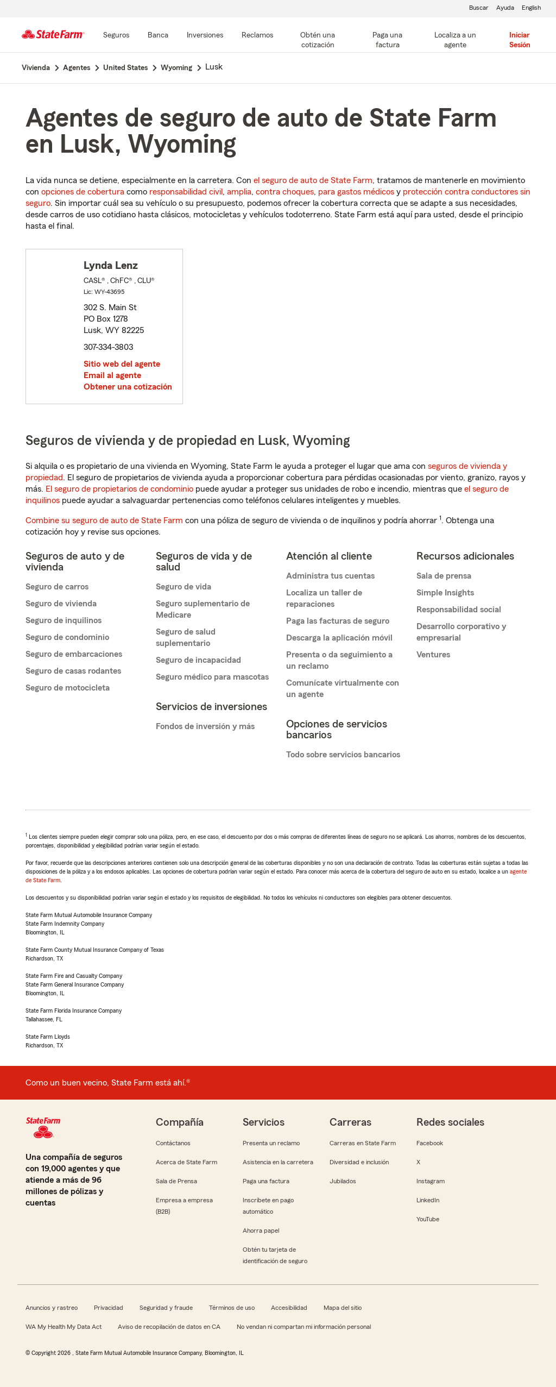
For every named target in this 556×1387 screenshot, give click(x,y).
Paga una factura (266, 1181)
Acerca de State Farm (186, 1162)
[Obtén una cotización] (317, 40)
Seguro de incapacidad (198, 660)
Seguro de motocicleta (68, 687)
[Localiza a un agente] (455, 40)
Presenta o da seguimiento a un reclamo (339, 660)
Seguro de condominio (67, 637)
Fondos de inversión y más (205, 726)
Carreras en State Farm (363, 1143)
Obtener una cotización (128, 386)
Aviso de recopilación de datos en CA (169, 1326)
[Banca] (158, 35)
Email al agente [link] (112, 375)
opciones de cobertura (82, 191)
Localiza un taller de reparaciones (324, 598)
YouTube (427, 1219)
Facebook (429, 1143)
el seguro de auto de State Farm (313, 180)
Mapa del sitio (343, 1307)
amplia (239, 191)
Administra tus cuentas (330, 576)
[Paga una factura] (388, 40)
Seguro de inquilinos (64, 620)
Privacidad (108, 1307)
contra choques (285, 191)
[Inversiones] (205, 35)
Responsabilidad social (458, 609)
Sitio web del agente (122, 364)
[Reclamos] (257, 35)
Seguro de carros (57, 586)
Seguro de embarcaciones (74, 654)
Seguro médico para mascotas (212, 677)
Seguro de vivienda (61, 603)
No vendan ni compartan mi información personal (304, 1326)
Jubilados (343, 1181)
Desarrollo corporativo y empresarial (461, 632)
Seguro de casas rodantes (73, 671)
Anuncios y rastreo (52, 1307)
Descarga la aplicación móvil (339, 637)
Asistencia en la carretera (278, 1162)
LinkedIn (427, 1200)
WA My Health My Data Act (64, 1326)
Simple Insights (445, 592)
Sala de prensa (443, 576)
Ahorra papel (261, 1230)
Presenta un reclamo (271, 1143)
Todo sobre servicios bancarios (343, 754)
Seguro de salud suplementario (186, 637)
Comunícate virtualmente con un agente (342, 689)
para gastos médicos (356, 191)
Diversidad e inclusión (359, 1162)
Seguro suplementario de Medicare (203, 609)
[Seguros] (116, 35)
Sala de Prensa (176, 1181)
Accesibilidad (289, 1307)
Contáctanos (173, 1143)
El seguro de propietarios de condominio (119, 489)
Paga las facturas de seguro (337, 621)
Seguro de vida (183, 586)
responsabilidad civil (186, 191)
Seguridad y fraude (166, 1307)
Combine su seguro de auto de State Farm (104, 520)
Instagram (430, 1181)
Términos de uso (232, 1307)
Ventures (433, 654)
